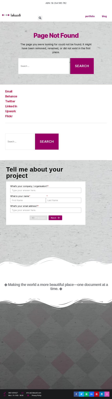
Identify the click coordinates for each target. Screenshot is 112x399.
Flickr (9, 116)
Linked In (11, 106)
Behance (11, 96)
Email (9, 91)
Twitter (10, 101)
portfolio (90, 16)
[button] (40, 18)
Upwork (11, 111)
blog (104, 16)
